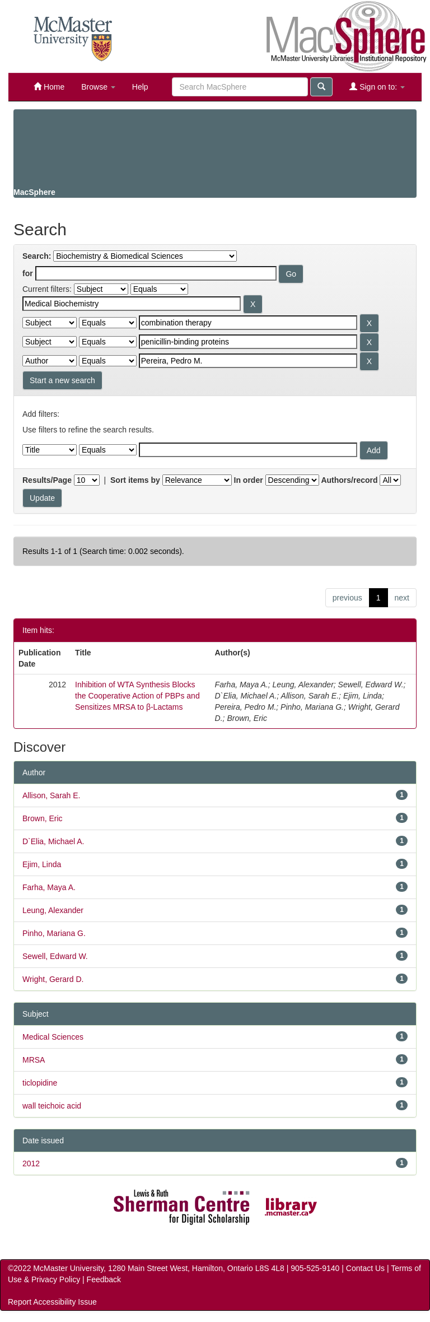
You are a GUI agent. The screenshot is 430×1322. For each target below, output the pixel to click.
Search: (36, 256)
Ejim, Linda (41, 864)
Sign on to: (377, 86)
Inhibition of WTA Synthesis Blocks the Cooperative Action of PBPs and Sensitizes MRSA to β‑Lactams (137, 695)
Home (49, 86)
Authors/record (349, 480)
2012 (31, 1163)
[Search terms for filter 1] (131, 303)
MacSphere (34, 192)
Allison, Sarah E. (51, 795)
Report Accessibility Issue (52, 1301)
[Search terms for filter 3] (248, 341)
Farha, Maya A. (49, 887)
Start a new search (62, 380)
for (27, 273)
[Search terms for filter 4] (248, 360)
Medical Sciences (52, 1036)
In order (248, 480)
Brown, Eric (42, 818)
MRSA (33, 1059)
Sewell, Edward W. (55, 956)
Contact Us (365, 1268)
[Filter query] (248, 450)
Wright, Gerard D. (52, 979)
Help (140, 86)
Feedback (104, 1279)
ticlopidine (39, 1082)
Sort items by (135, 480)
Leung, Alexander (52, 910)
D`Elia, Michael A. (53, 841)
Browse (98, 86)
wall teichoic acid (51, 1105)
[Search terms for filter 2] (248, 322)
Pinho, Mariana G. (54, 933)
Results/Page (47, 480)
